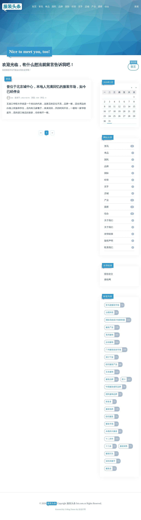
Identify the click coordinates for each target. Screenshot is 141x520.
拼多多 (111, 402)
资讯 (41, 6)
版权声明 (119, 240)
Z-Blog (67, 509)
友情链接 (119, 234)
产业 (93, 6)
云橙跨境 (112, 312)
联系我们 (119, 247)
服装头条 (12, 6)
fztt (12, 98)
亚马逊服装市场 (115, 305)
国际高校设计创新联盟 (118, 320)
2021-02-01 (22, 98)
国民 (54, 6)
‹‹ (41, 133)
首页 (34, 6)
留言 (133, 65)
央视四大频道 (114, 431)
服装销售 (126, 446)
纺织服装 (112, 416)
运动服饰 (112, 342)
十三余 (111, 446)
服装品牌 (112, 379)
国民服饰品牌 (114, 394)
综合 (107, 6)
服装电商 (112, 409)
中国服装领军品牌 (116, 387)
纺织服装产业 (114, 364)
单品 (47, 6)
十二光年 (112, 439)
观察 (100, 6)
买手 (80, 6)
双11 (127, 379)
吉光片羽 (82, 509)
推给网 (107, 279)
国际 (67, 6)
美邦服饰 (112, 335)
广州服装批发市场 (116, 350)
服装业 (111, 468)
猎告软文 (108, 274)
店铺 (87, 6)
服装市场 (112, 424)
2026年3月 (108, 82)
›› (52, 133)
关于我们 (119, 220)
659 (35, 98)
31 (109, 121)
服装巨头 (112, 453)
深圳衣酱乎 (113, 461)
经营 (74, 6)
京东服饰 (112, 372)
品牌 (60, 6)
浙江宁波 (112, 357)
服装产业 (112, 327)
